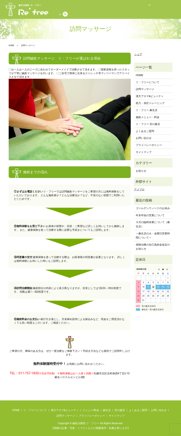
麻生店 (107, 407)
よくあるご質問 (146, 5)
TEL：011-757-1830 (24, 371)
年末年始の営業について (150, 212)
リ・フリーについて (108, 5)
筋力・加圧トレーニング (150, 100)
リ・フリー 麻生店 (146, 107)
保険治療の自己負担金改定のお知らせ (153, 244)
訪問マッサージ (85, 5)
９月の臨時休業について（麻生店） (153, 222)
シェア (138, 51)
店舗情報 (127, 5)
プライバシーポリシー (149, 142)
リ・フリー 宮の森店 (148, 121)
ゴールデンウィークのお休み (153, 205)
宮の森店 (119, 407)
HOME (53, 5)
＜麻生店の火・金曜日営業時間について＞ (153, 233)
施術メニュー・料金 (147, 114)
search (52, 11)
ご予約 (162, 5)
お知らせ (141, 168)
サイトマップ (144, 149)
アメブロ (139, 187)
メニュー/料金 (66, 5)
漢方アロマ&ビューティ (150, 93)
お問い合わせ (144, 135)
